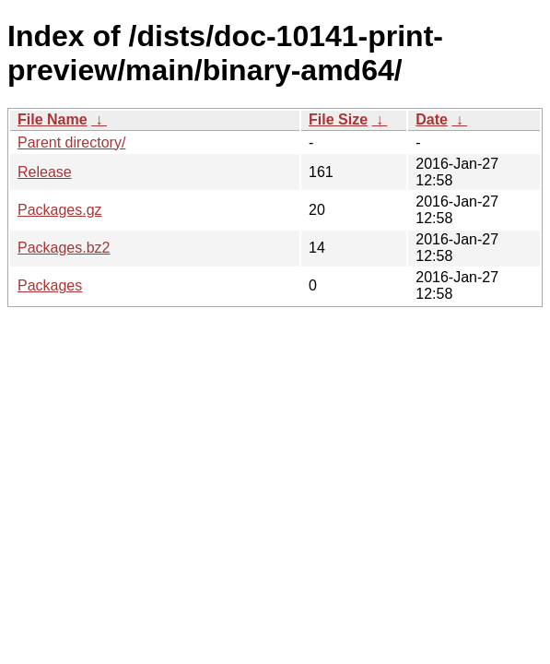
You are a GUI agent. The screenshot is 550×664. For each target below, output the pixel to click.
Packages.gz (60, 210)
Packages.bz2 (64, 247)
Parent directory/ (71, 142)
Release (45, 172)
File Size (338, 119)
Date (431, 119)
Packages (50, 285)
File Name (53, 119)
